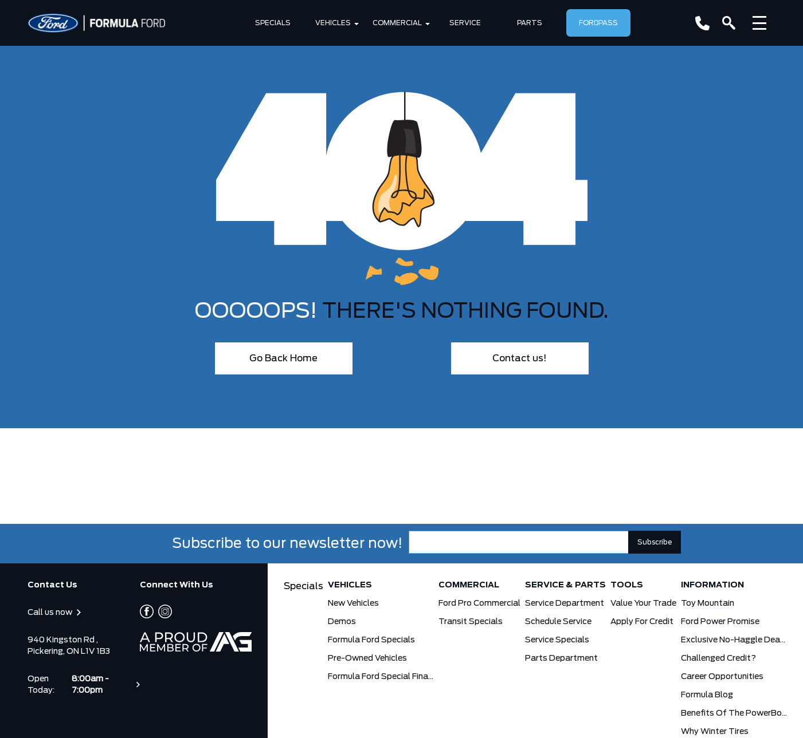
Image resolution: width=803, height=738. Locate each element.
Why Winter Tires (715, 732)
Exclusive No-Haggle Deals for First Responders (734, 640)
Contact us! (519, 358)
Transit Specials (470, 622)
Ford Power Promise (720, 622)
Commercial (397, 22)
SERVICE (465, 22)
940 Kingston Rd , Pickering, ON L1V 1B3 (69, 646)
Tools (626, 585)
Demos (342, 622)
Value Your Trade (643, 603)
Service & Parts (565, 585)
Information (712, 585)
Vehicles (333, 22)
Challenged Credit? (718, 658)
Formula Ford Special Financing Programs (381, 677)
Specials (273, 22)
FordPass (598, 22)
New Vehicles (353, 603)
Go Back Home (283, 358)
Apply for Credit (641, 622)
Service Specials (557, 640)
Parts (529, 22)
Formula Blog (707, 695)
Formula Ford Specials (371, 640)
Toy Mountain (707, 603)
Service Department (564, 603)
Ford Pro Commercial (479, 603)
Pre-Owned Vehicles (367, 658)
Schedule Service (558, 622)
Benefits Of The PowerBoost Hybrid (734, 713)
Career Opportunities (722, 677)
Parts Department (561, 658)
